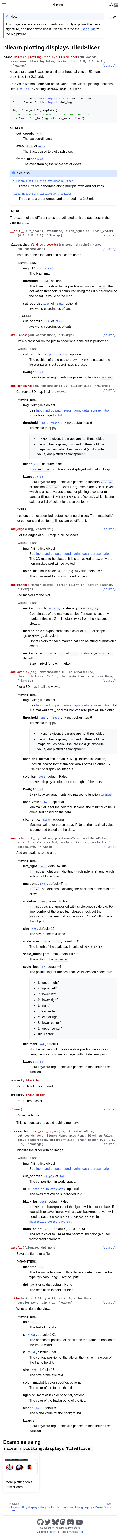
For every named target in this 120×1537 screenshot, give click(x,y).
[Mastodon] (63, 1522)
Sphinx (52, 1531)
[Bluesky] (55, 1522)
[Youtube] (79, 1522)
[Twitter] (47, 1522)
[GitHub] (40, 1522)
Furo (81, 1531)
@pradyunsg (69, 1531)
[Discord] (70, 1522)
